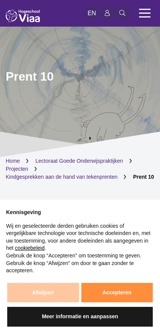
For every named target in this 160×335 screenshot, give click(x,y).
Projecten (17, 169)
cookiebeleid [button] (29, 248)
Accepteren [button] (117, 292)
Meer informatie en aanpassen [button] (80, 316)
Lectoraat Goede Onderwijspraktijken (79, 161)
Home (13, 161)
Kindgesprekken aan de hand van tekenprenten (61, 177)
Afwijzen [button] (43, 292)
